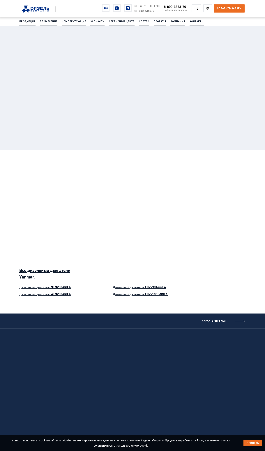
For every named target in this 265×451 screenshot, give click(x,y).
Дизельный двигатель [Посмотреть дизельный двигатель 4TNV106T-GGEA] (140, 294)
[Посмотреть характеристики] (198, 321)
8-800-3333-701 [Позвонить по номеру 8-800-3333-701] (176, 7)
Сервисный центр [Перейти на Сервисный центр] (121, 22)
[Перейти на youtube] (117, 8)
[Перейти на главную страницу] (37, 9)
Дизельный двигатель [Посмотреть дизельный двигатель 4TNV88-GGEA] (45, 294)
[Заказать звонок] (207, 8)
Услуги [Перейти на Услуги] (144, 22)
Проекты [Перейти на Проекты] (159, 22)
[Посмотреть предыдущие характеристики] (66, 320)
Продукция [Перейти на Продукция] (27, 22)
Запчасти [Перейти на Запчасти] (97, 22)
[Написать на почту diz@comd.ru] (146, 11)
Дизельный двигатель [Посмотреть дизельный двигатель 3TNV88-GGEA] (45, 287)
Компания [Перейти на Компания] (177, 22)
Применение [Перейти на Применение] (48, 22)
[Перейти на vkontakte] (105, 8)
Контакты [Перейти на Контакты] (196, 22)
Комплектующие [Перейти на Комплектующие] (74, 22)
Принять (253, 443)
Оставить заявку (229, 8)
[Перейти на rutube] (128, 8)
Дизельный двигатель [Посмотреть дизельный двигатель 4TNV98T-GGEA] (139, 287)
